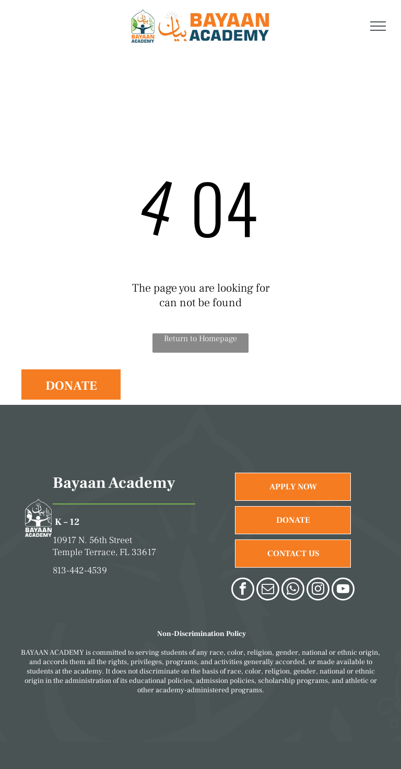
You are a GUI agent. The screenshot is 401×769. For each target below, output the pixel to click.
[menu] (378, 26)
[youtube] (343, 590)
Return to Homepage (200, 338)
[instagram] (317, 590)
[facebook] (242, 590)
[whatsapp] (292, 590)
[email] (267, 590)
